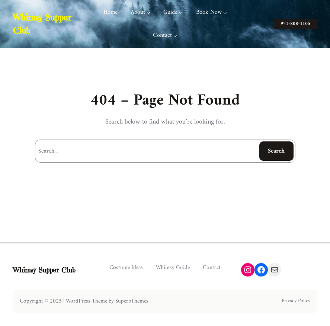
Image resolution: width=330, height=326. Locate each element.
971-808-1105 (295, 23)
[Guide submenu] (181, 13)
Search (276, 151)
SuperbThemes (131, 301)
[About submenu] (148, 13)
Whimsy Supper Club (44, 269)
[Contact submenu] (175, 36)
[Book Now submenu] (225, 13)
